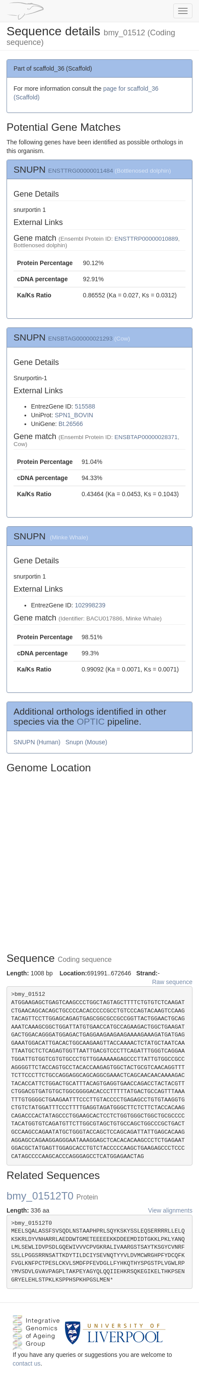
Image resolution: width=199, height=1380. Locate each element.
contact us (27, 1363)
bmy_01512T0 (52, 1196)
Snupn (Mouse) (87, 742)
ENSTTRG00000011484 (80, 170)
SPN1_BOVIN (74, 415)
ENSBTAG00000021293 (80, 338)
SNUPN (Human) (38, 742)
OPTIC (91, 721)
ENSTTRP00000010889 (146, 238)
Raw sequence (172, 981)
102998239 (90, 605)
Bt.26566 (70, 423)
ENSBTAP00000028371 (146, 437)
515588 (85, 406)
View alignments (170, 1210)
